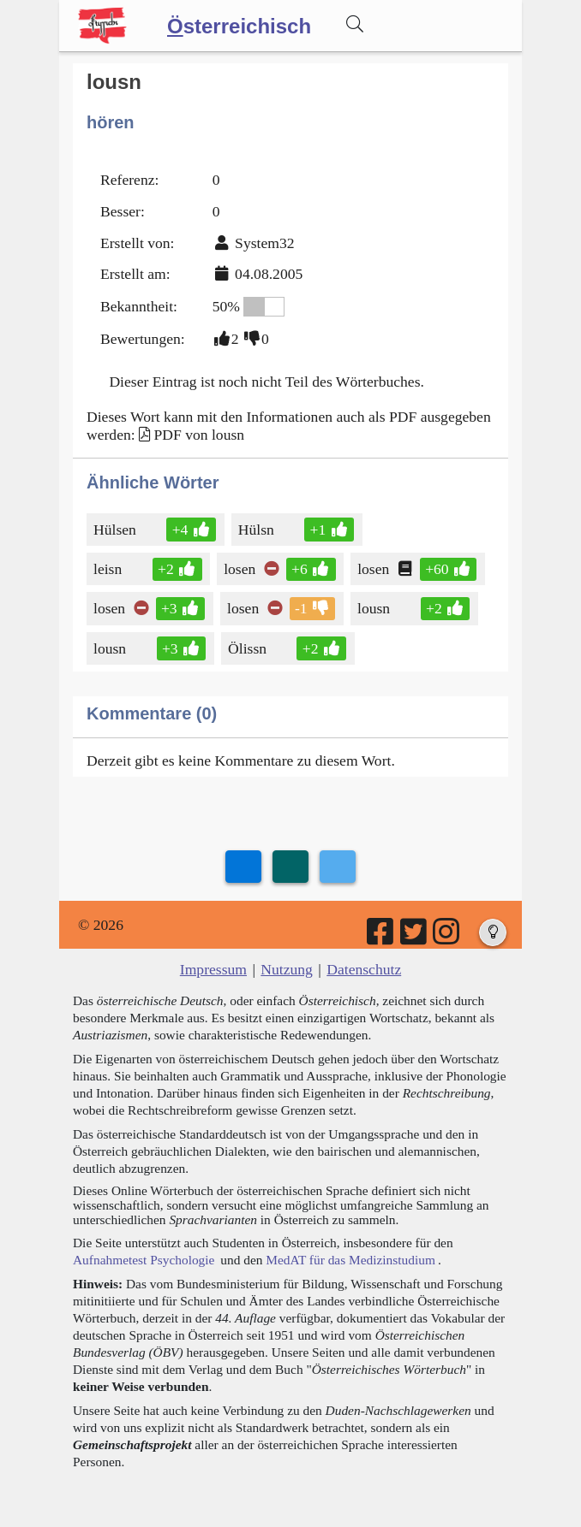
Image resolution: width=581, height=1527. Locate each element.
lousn (374, 608)
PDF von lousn (198, 434)
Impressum (213, 969)
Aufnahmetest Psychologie (143, 1259)
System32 (264, 243)
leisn (108, 568)
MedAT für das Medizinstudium (350, 1259)
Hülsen (116, 529)
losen (241, 568)
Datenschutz (363, 969)
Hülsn (257, 529)
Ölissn (248, 648)
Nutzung (287, 969)
